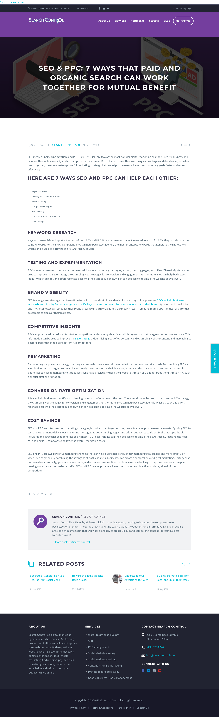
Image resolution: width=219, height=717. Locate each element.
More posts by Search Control (72, 542)
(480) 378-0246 (82, 8)
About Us (104, 21)
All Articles (58, 145)
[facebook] (143, 670)
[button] (183, 564)
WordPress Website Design (103, 634)
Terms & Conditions (102, 708)
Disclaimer (125, 708)
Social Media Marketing (101, 653)
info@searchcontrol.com (161, 655)
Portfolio (137, 21)
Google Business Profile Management (110, 678)
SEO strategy (82, 338)
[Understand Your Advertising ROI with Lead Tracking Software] (118, 582)
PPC (69, 145)
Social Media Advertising (102, 659)
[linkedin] (148, 670)
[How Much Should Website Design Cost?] (71, 582)
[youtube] (159, 670)
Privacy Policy (78, 708)
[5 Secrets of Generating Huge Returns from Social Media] (29, 582)
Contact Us (183, 21)
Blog (167, 21)
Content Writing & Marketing (105, 665)
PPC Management (98, 647)
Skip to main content (12, 2)
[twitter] (154, 670)
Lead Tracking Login (183, 8)
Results (154, 21)
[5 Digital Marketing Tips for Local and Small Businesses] (156, 582)
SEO (77, 145)
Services (120, 21)
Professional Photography (103, 671)
